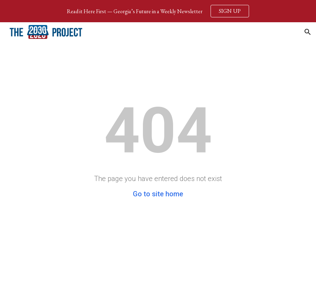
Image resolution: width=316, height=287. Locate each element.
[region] (158, 11)
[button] (307, 32)
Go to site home (158, 194)
